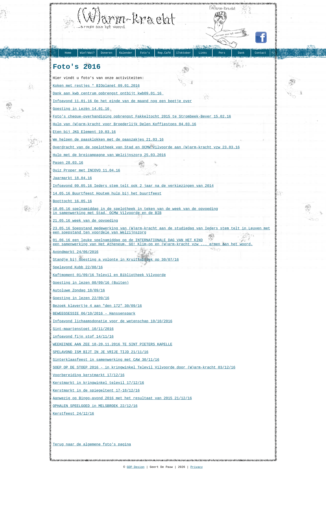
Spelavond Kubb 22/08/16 (78, 292)
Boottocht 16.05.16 (72, 217)
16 (142, 421)
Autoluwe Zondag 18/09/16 (79, 318)
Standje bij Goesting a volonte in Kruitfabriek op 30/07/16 (116, 284)
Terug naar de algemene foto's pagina (92, 490)
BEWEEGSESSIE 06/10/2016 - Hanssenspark (94, 344)
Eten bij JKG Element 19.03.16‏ (84, 140)
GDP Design (135, 515)
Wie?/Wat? (87, 53)
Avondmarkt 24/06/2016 (75, 275)
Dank (241, 53)
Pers (222, 53)
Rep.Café (164, 53)
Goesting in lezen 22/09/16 (81, 327)
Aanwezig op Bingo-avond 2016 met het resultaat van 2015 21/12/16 (122, 439)
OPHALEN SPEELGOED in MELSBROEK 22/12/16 (95, 447)
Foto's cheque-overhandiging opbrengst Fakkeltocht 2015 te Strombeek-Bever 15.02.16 (142, 122)
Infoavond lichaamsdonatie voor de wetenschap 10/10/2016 (112, 353)
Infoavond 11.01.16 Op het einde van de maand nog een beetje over (122, 105)
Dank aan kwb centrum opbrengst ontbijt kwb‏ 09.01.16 (108, 97)
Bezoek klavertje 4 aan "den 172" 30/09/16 (97, 335)
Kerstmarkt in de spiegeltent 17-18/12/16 (96, 430)
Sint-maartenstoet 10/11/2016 (83, 361)
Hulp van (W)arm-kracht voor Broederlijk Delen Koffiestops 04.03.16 (124, 131)
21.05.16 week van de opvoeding (85, 239)
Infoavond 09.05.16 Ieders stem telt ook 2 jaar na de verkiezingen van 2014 (133, 200)
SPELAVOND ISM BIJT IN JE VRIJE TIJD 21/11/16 (100, 387)
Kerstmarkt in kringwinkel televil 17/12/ (96, 421)
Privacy (196, 515)
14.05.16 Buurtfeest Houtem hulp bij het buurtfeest (107, 209)
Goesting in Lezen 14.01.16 (81, 114)
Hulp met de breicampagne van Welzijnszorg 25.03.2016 (109, 166)
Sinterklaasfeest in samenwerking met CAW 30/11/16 (106, 396)
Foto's (145, 53)
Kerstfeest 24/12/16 (73, 456)
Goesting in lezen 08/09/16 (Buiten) (91, 310)
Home (68, 53)
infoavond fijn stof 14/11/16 (83, 370)
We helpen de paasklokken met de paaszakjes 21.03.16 (108, 148)
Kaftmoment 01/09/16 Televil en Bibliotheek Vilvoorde (109, 301)
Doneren (106, 53)
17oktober (183, 53)
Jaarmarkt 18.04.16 (72, 191)
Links (203, 53)
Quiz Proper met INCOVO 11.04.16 (86, 183)
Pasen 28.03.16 (68, 174)
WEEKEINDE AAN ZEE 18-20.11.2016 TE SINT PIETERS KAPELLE (112, 378)
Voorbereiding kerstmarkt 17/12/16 (89, 413)
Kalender (125, 53)
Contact (260, 53)
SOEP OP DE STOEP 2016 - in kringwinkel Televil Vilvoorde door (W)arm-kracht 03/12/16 (144, 404)
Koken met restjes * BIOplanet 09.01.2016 (96, 88)
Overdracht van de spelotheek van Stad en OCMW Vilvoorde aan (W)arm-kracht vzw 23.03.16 (146, 157)
